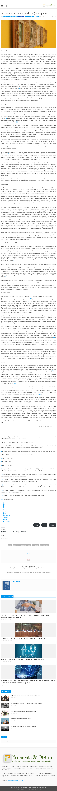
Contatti (39, 789)
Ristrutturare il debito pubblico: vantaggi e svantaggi (23, 711)
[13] (53, 371)
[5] (8, 154)
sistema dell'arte (44, 545)
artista (9, 545)
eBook (52, 525)
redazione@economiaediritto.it (15, 780)
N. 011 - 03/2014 (29, 16)
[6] (14, 193)
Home (17, 789)
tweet (28, 553)
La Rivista (21, 16)
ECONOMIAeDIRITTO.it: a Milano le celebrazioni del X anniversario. (23, 639)
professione (35, 545)
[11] (28, 301)
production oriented (26, 545)
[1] (19, 88)
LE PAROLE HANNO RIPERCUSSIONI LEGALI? (21, 719)
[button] (6, 6)
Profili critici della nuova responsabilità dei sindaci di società (25, 696)
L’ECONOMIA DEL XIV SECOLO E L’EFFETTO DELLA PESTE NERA (26, 703)
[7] (40, 250)
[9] (1, 469)
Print (36, 525)
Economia (3, 16)
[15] (40, 394)
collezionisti (16, 545)
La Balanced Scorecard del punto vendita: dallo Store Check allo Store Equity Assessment (28, 572)
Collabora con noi (31, 789)
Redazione (16, 582)
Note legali (23, 789)
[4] (17, 122)
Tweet (9, 531)
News (36, 16)
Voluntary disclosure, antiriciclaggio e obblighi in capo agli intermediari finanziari (28, 568)
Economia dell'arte (12, 16)
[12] (54, 337)
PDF (44, 525)
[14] (15, 383)
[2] (33, 113)
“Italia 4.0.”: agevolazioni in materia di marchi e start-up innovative (23, 660)
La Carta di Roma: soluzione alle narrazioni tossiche (23, 726)
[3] (6, 118)
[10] (30, 298)
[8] (13, 260)
